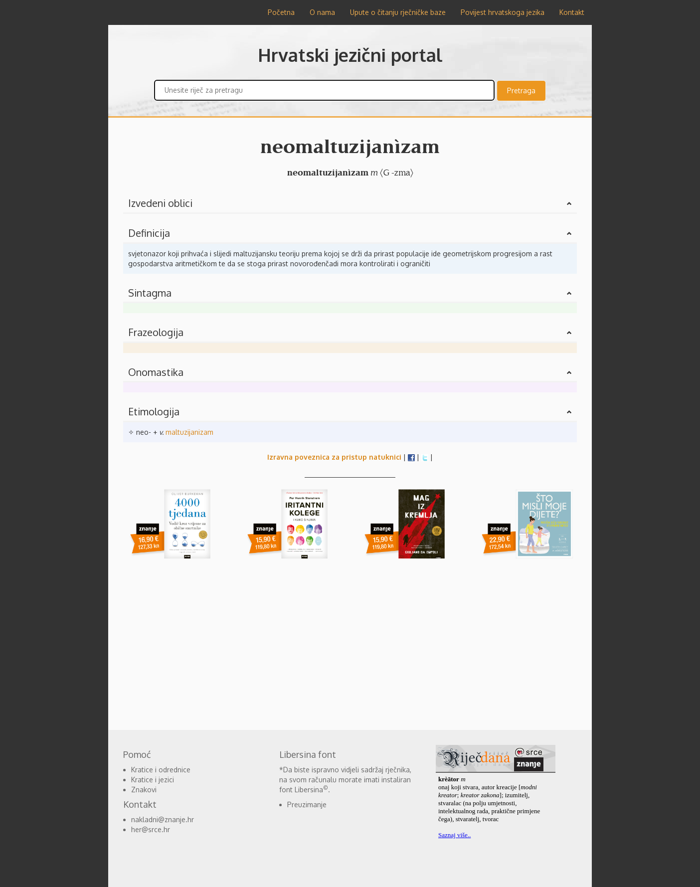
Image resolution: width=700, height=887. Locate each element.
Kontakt (571, 12)
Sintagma (150, 292)
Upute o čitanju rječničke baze (398, 12)
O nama (322, 12)
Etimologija (153, 411)
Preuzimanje (307, 804)
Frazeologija (155, 332)
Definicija (149, 232)
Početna (281, 12)
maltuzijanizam (189, 432)
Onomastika (155, 371)
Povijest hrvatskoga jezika (502, 12)
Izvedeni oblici (160, 202)
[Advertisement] (61, 174)
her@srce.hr (150, 829)
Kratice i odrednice (160, 769)
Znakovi (144, 789)
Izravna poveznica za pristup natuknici (334, 457)
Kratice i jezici (152, 779)
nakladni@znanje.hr (162, 819)
